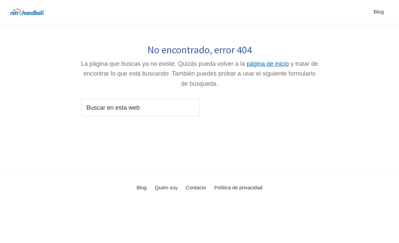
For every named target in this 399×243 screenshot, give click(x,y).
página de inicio (268, 63)
